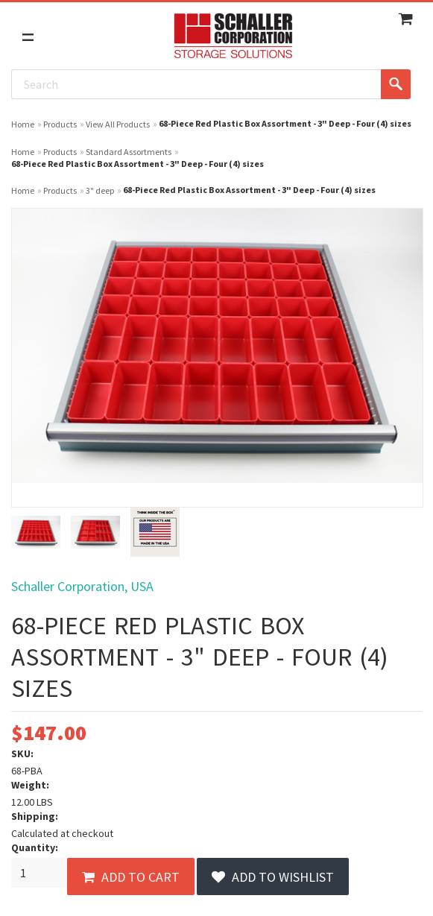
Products (60, 124)
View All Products (118, 124)
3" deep (100, 190)
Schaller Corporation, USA (82, 586)
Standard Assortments (128, 151)
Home (22, 124)
